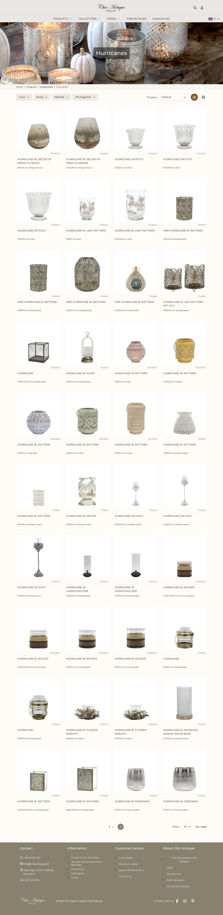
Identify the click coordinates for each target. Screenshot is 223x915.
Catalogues (78, 873)
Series (114, 19)
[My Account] (202, 8)
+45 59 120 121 (31, 857)
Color (22, 97)
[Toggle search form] (195, 8)
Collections (90, 19)
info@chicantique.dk (36, 864)
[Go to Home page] (111, 8)
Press (74, 877)
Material (59, 97)
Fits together (83, 97)
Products (62, 19)
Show (175, 826)
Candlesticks (46, 87)
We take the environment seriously (86, 863)
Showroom (77, 869)
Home (19, 87)
